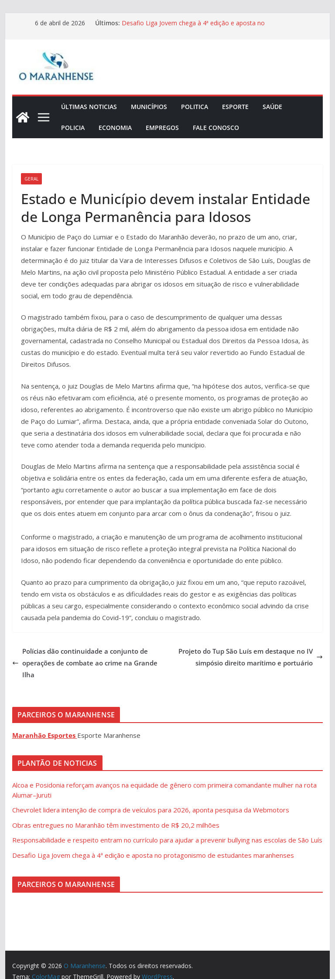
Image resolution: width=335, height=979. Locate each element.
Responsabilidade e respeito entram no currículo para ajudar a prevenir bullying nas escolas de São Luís (167, 840)
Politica (194, 106)
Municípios (149, 106)
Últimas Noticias (89, 106)
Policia (73, 127)
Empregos (162, 127)
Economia (115, 127)
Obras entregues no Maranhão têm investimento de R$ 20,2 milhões (115, 825)
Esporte (235, 106)
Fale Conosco (216, 127)
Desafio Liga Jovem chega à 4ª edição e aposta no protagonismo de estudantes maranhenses (193, 27)
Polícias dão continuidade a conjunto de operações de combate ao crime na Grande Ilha (84, 663)
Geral (31, 179)
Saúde (272, 106)
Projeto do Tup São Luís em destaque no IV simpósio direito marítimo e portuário (250, 657)
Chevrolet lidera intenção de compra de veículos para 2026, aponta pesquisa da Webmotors (150, 809)
